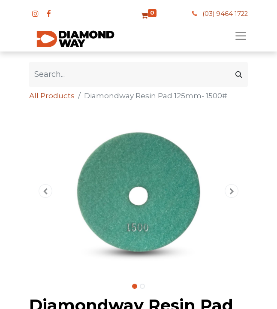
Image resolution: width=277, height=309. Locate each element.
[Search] (239, 74)
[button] (45, 191)
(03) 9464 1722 (225, 14)
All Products (52, 95)
